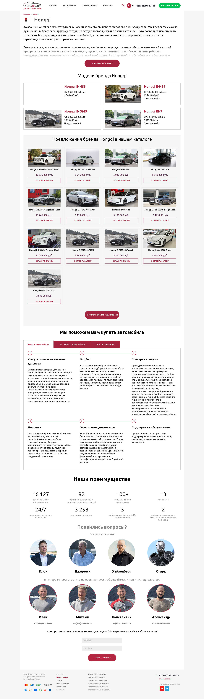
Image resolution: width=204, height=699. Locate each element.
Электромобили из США (98, 687)
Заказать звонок (165, 679)
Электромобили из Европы (99, 690)
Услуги (59, 680)
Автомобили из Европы (98, 680)
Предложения (62, 677)
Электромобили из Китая (98, 683)
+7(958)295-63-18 (145, 5)
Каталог (59, 674)
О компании (61, 687)
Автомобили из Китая (97, 674)
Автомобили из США (96, 677)
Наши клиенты (62, 683)
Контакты (60, 690)
